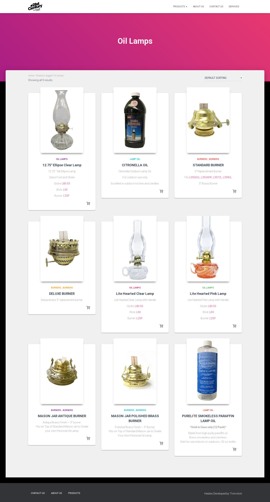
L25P (66, 195)
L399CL (227, 177)
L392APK (206, 177)
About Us (198, 6)
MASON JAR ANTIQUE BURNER (62, 416)
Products (180, 6)
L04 (65, 189)
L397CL (217, 177)
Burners (202, 159)
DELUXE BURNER (62, 294)
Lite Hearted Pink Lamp (208, 294)
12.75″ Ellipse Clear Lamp (62, 165)
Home (31, 75)
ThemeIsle (236, 493)
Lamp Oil (135, 159)
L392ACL (194, 177)
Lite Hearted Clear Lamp (135, 294)
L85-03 (66, 183)
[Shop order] (223, 78)
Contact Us (216, 6)
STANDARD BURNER (208, 165)
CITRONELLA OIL (135, 165)
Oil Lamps (62, 159)
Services (234, 6)
